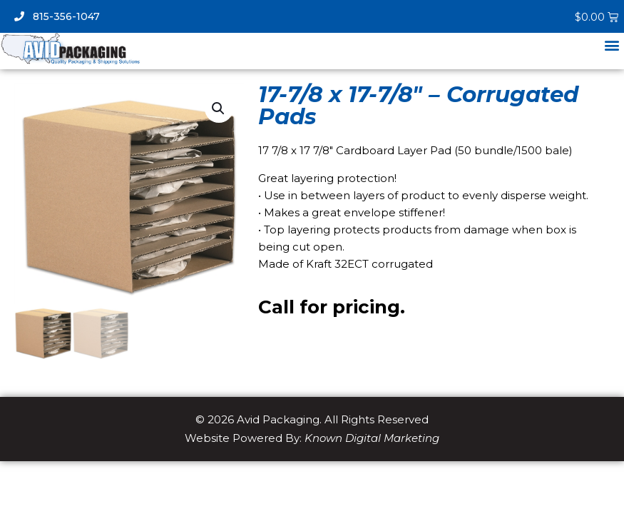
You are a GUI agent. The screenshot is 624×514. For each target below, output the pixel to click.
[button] (612, 45)
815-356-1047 (57, 16)
